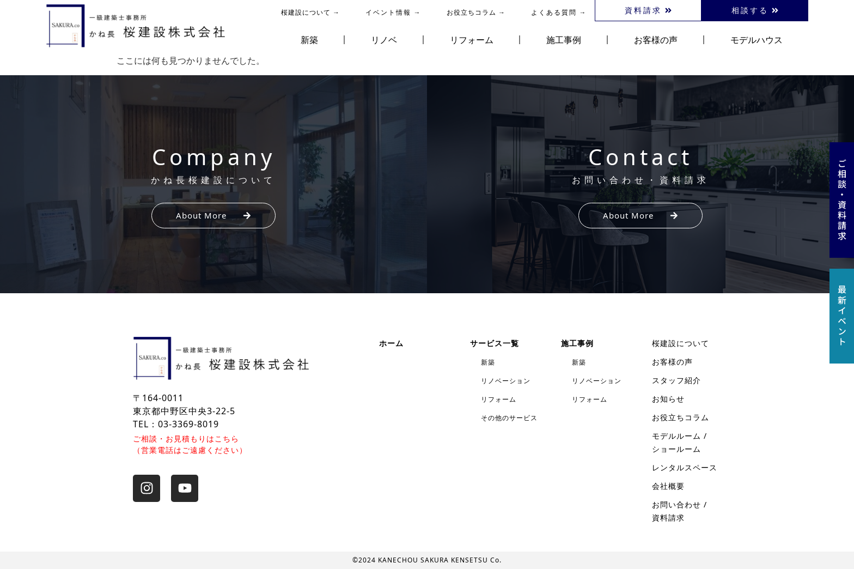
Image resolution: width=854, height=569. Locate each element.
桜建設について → (310, 12)
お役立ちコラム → (476, 12)
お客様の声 (656, 40)
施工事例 (563, 40)
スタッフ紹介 (676, 380)
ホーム (391, 343)
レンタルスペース (684, 467)
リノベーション (505, 380)
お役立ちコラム (680, 417)
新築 (309, 40)
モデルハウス (756, 40)
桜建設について (680, 343)
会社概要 (668, 486)
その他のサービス (509, 417)
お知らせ (668, 399)
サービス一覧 (494, 343)
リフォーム (471, 40)
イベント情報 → (393, 12)
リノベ (384, 40)
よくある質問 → (559, 12)
